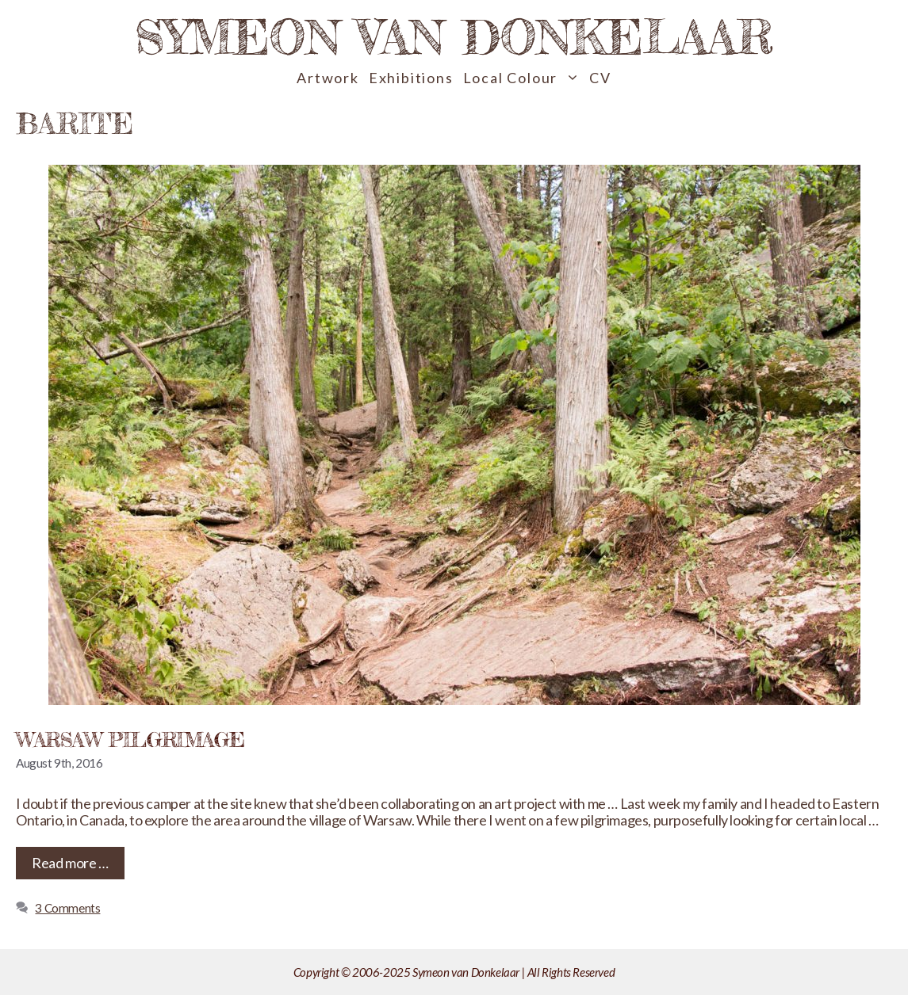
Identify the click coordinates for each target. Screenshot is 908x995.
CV (600, 77)
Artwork (328, 77)
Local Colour (524, 78)
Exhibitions (411, 77)
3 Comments (67, 908)
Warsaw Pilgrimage (130, 739)
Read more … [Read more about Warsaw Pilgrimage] (70, 862)
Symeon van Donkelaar (454, 36)
